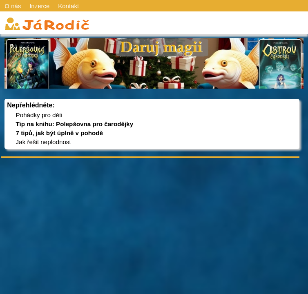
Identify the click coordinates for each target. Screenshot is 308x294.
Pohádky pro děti (39, 114)
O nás (12, 5)
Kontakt (68, 5)
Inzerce (39, 5)
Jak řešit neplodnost (43, 141)
